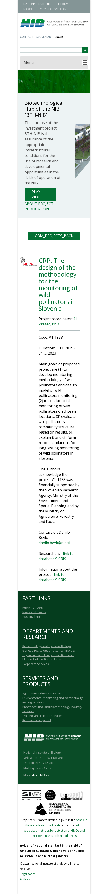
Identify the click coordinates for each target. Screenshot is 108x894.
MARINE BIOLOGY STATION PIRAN (44, 9)
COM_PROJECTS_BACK (54, 235)
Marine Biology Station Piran (41, 659)
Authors (25, 879)
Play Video (37, 194)
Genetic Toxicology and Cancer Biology (48, 650)
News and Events (34, 612)
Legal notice (27, 874)
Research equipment (36, 720)
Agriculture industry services (41, 693)
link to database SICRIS (56, 556)
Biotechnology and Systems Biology (46, 646)
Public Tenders (32, 608)
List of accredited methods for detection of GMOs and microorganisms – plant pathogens (54, 830)
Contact (26, 37)
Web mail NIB (31, 616)
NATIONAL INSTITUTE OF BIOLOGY (45, 4)
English (60, 37)
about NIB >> (40, 775)
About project (39, 203)
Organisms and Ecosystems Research (48, 655)
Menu (29, 62)
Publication (37, 208)
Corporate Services (35, 664)
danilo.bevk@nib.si (54, 542)
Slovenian (43, 37)
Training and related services (42, 716)
